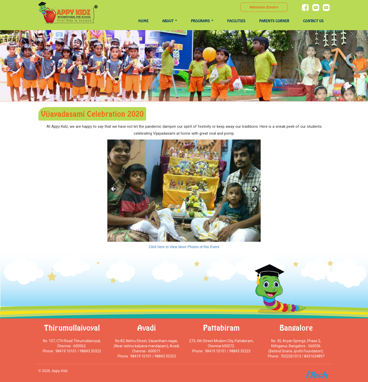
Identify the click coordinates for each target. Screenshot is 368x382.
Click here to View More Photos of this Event (184, 247)
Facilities (236, 21)
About (169, 21)
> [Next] (254, 189)
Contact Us (313, 21)
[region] (184, 191)
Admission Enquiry (264, 7)
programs (202, 21)
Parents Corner (274, 21)
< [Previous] (114, 189)
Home (143, 21)
